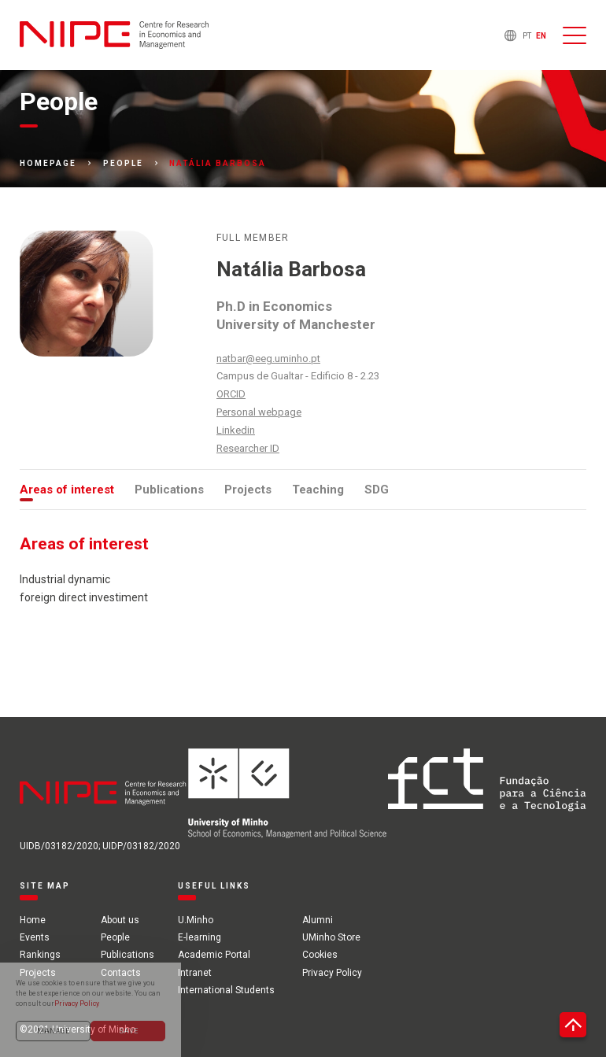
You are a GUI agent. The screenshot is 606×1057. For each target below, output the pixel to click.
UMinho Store (331, 937)
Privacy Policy (332, 972)
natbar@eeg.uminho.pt (268, 358)
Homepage (48, 164)
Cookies (320, 954)
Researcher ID (247, 448)
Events (35, 937)
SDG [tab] (376, 489)
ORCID (231, 394)
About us (120, 920)
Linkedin (235, 430)
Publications (127, 954)
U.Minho (195, 920)
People (123, 164)
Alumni (317, 920)
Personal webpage (258, 412)
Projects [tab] (248, 489)
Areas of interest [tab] (67, 489)
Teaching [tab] (318, 489)
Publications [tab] (169, 489)
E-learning (199, 937)
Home (33, 920)
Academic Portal (214, 954)
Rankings (40, 954)
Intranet (195, 972)
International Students (226, 990)
